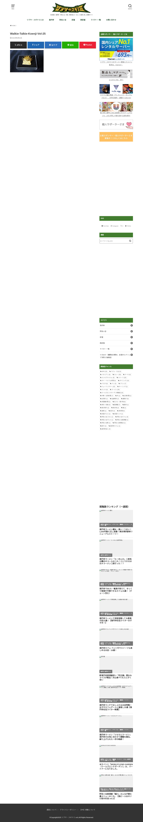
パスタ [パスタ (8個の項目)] (105, 383)
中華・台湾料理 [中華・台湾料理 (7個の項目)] (107, 395)
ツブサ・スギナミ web (70, 817)
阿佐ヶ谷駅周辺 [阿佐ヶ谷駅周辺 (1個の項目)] (120, 423)
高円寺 (51, 20)
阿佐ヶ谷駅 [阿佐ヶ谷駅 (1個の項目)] (106, 423)
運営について (52, 810)
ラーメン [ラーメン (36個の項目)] (115, 389)
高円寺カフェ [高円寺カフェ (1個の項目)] (115, 426)
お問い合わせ (111, 20)
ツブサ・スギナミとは (35, 20)
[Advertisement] (116, 178)
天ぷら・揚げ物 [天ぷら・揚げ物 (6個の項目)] (120, 401)
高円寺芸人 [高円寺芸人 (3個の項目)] (106, 429)
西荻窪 (82, 20)
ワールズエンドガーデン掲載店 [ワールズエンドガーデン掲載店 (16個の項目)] (112, 392)
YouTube (106, 226)
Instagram (115, 226)
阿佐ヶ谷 (62, 20)
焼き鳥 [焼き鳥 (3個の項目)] (116, 407)
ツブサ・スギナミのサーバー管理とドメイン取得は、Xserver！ (116, 62)
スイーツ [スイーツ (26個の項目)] (122, 377)
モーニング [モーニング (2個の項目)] (123, 386)
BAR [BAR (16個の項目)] (104, 371)
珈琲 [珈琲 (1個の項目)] (104, 411)
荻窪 (73, 20)
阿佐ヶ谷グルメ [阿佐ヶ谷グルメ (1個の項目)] (107, 420)
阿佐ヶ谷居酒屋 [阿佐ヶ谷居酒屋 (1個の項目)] (122, 420)
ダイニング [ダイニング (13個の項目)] (124, 380)
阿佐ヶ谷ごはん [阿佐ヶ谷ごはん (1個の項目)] (107, 417)
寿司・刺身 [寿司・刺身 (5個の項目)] (106, 404)
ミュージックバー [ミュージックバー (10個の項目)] (108, 386)
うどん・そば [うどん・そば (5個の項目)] (116, 371)
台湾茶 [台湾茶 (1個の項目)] (105, 398)
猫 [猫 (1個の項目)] (124, 407)
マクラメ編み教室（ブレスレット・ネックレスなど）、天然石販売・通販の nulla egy (116, 95)
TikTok (129, 226)
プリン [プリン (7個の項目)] (123, 383)
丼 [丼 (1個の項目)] (118, 395)
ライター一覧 (96, 20)
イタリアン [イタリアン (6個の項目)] (106, 374)
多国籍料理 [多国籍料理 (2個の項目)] (106, 401)
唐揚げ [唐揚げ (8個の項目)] (126, 398)
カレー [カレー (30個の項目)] (117, 374)
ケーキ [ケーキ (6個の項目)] (128, 374)
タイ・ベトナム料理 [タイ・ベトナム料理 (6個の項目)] (109, 380)
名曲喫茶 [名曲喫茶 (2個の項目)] (115, 398)
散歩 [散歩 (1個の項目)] (126, 404)
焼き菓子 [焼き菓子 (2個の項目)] (105, 407)
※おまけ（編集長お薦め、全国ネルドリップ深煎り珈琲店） (115, 356)
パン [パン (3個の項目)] (113, 383)
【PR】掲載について (87, 810)
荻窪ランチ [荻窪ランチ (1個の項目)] (118, 414)
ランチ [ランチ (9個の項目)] (105, 389)
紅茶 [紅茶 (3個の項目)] (112, 411)
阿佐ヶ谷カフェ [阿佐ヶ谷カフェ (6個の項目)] (122, 417)
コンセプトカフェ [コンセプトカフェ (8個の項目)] (108, 377)
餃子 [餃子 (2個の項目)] (104, 426)
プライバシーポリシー (68, 810)
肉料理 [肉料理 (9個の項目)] (122, 411)
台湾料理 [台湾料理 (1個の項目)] (127, 395)
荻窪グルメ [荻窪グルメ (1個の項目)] (106, 414)
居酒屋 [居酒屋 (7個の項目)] (117, 404)
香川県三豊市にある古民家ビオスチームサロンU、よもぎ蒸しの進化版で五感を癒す (116, 112)
